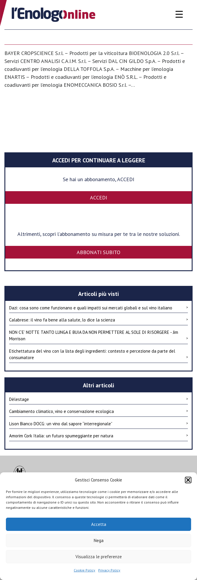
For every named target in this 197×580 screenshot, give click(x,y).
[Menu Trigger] (179, 14)
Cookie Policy (84, 570)
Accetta (98, 524)
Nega (99, 540)
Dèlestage (98, 399)
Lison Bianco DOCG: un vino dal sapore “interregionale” (98, 423)
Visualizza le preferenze (98, 556)
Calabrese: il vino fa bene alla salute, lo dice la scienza (98, 320)
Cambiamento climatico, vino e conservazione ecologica (98, 411)
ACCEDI (98, 197)
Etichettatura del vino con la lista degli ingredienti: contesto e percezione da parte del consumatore (98, 354)
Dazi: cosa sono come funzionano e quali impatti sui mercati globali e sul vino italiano (98, 308)
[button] (188, 480)
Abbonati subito (98, 252)
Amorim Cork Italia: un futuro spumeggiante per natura (98, 436)
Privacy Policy (109, 570)
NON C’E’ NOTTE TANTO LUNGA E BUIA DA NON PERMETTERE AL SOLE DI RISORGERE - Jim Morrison (98, 335)
